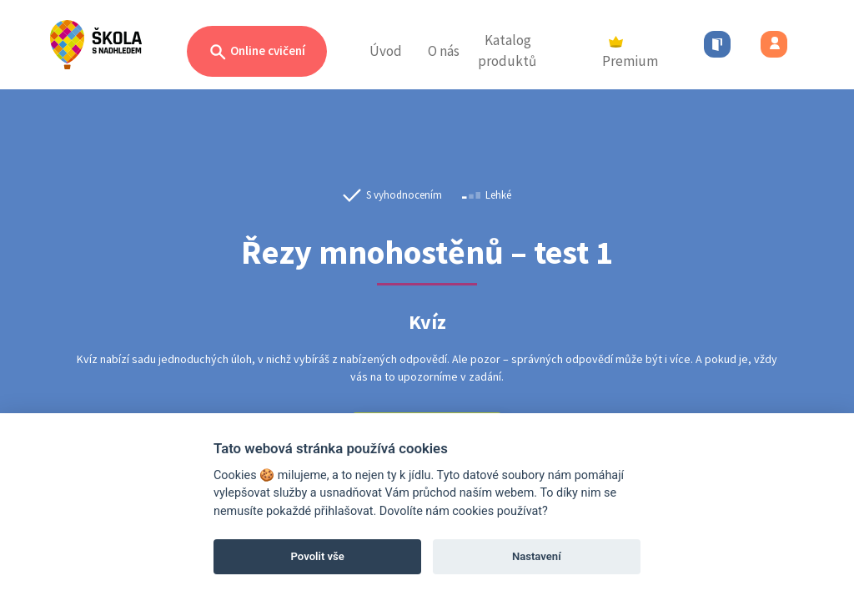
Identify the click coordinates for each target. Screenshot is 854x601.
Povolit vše (317, 556)
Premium (630, 53)
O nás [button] (444, 51)
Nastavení (536, 556)
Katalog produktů (507, 51)
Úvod (385, 51)
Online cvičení (256, 52)
